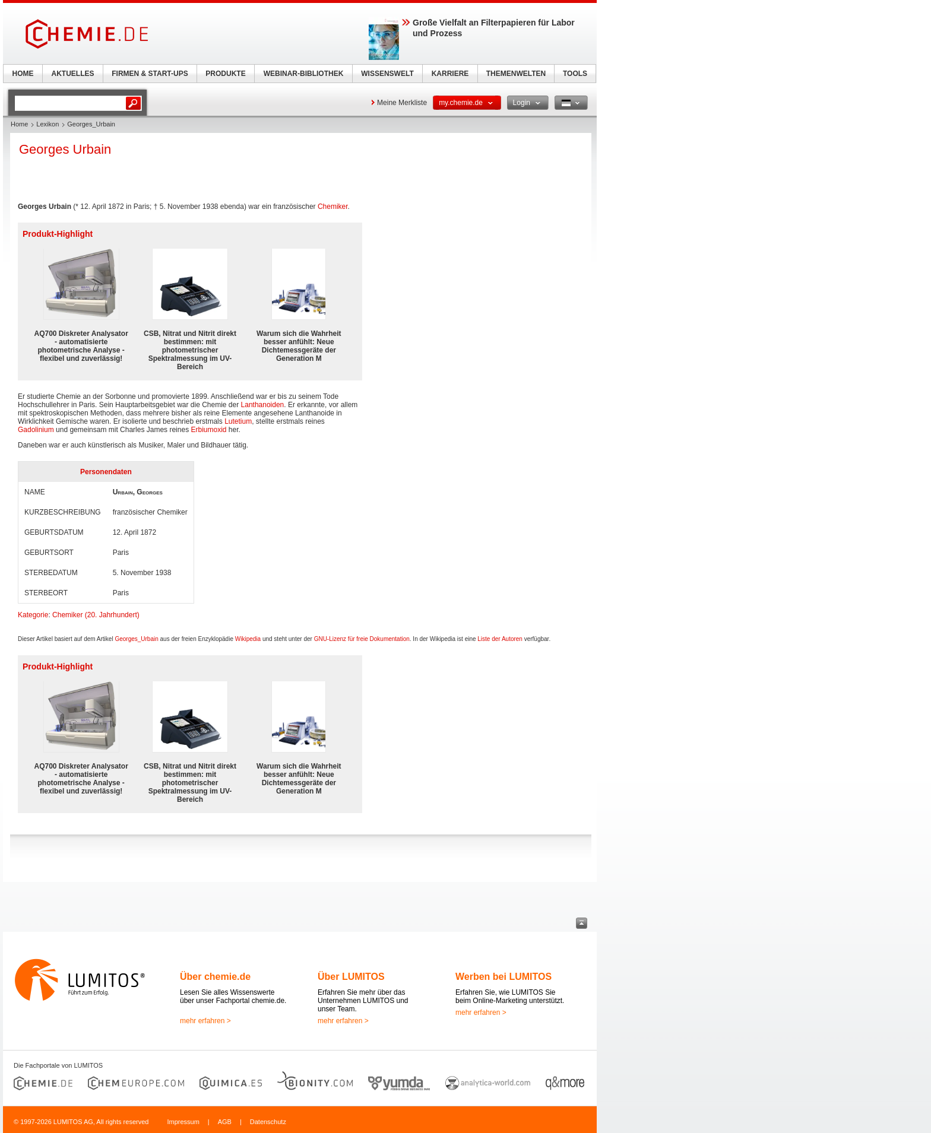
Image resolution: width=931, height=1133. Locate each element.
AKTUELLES (73, 73)
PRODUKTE (225, 73)
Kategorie (33, 615)
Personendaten (106, 472)
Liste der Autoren (499, 639)
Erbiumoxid (208, 430)
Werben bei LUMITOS (503, 977)
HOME (23, 73)
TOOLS (575, 73)
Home (19, 124)
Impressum (183, 1121)
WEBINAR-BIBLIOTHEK (304, 73)
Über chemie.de (215, 977)
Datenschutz (268, 1121)
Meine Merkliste (402, 103)
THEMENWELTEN (516, 73)
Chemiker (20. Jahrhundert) (96, 615)
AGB (225, 1121)
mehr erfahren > (205, 1021)
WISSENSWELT (387, 73)
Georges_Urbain (136, 639)
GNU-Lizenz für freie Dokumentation (362, 639)
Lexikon (47, 124)
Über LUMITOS (351, 977)
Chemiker (333, 206)
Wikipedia (248, 639)
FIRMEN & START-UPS (150, 73)
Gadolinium (36, 430)
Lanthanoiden (262, 405)
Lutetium (238, 421)
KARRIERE (450, 73)
